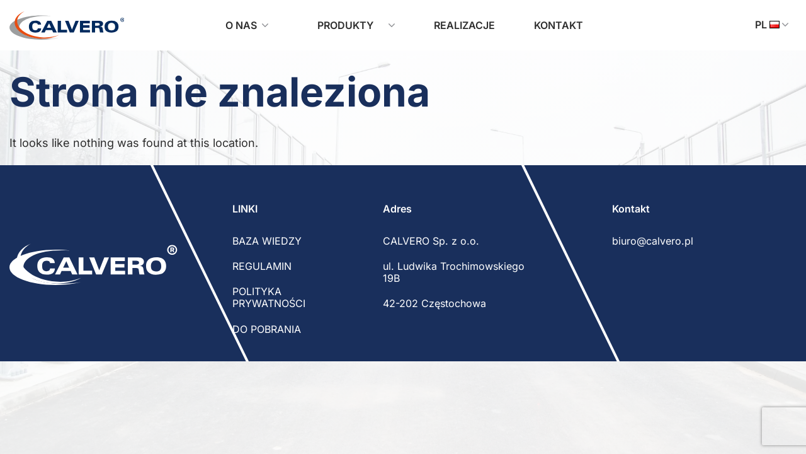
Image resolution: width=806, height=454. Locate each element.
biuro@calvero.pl (652, 241)
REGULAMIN (262, 266)
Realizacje (464, 25)
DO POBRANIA (266, 329)
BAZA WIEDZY (267, 241)
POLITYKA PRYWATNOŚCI (268, 297)
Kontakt (558, 25)
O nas (246, 25)
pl (771, 24)
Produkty (351, 25)
